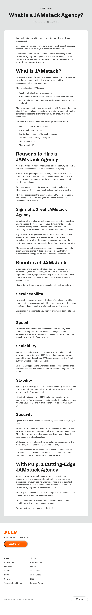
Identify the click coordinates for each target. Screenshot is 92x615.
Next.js (57, 190)
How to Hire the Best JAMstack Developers (38, 134)
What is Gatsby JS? (27, 141)
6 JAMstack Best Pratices (30, 130)
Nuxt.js (68, 190)
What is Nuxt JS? (26, 145)
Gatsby (50, 190)
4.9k (79, 599)
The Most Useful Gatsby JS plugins (34, 138)
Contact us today (23, 508)
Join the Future (16, 544)
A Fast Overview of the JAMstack (33, 126)
